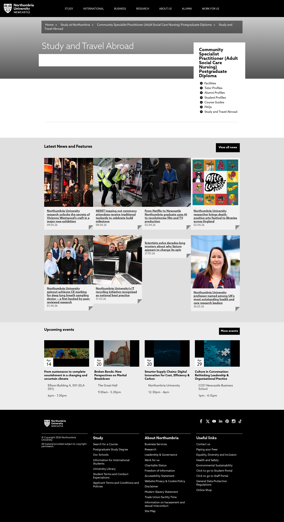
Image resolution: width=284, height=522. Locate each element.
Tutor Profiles (213, 88)
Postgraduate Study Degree (110, 449)
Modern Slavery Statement (161, 491)
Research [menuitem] (142, 9)
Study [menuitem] (69, 9)
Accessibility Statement (159, 476)
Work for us (152, 460)
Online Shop (204, 490)
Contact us (203, 444)
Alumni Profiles (214, 93)
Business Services (156, 444)
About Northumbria (162, 438)
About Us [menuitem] (165, 9)
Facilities (210, 83)
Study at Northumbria (75, 25)
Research (150, 449)
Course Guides (214, 102)
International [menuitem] (93, 9)
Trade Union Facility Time (161, 497)
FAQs (208, 107)
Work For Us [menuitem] (210, 9)
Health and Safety (207, 460)
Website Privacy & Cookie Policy (165, 481)
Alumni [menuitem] (187, 9)
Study (98, 438)
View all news (228, 147)
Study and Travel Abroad (220, 112)
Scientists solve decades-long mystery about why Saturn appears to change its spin (165, 246)
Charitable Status (155, 465)
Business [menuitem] (120, 9)
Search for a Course (105, 444)
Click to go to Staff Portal (212, 476)
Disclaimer (151, 486)
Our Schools (100, 454)
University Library (104, 468)
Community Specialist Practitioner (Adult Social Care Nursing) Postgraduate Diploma (154, 25)
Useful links (206, 438)
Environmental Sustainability (214, 465)
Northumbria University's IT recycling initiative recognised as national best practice (116, 292)
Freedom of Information (160, 470)
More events (229, 330)
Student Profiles (215, 97)
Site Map (150, 511)
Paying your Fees (206, 449)
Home (49, 25)
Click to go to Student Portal (214, 470)
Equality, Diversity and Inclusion (216, 454)
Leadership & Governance (161, 454)
